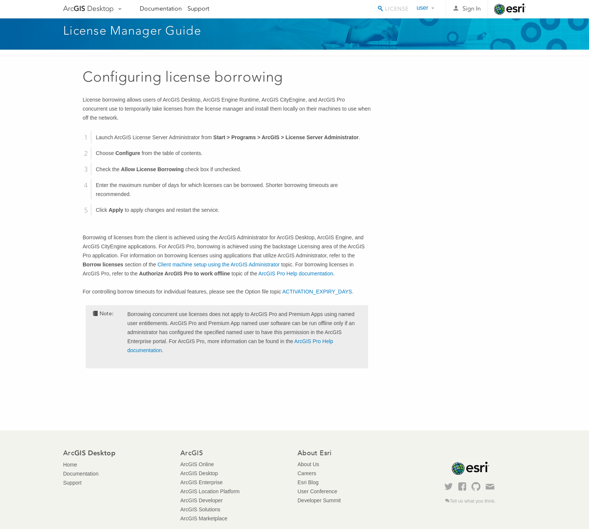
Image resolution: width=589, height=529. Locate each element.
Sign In (471, 8)
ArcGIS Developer (201, 500)
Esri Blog (308, 482)
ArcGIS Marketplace (203, 518)
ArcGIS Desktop (199, 473)
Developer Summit (319, 500)
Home (70, 465)
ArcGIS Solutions (200, 509)
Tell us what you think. (473, 501)
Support (198, 8)
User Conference (317, 491)
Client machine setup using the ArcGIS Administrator (218, 264)
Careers (307, 473)
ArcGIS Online (197, 464)
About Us (308, 464)
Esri (510, 9)
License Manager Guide (132, 30)
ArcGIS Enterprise (201, 482)
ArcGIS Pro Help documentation (295, 274)
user (422, 8)
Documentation (161, 8)
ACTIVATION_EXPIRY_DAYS (317, 292)
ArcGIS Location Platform (210, 491)
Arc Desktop (88, 8)
